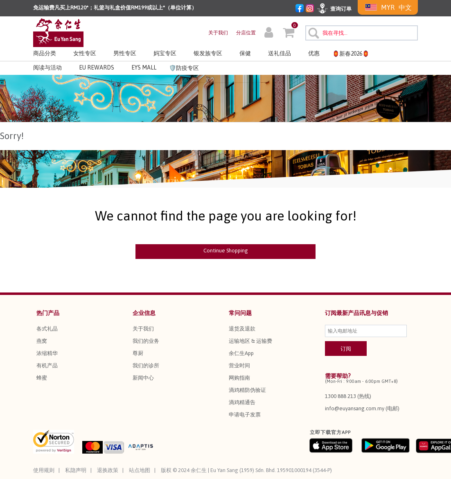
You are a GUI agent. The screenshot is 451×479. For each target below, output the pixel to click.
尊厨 (138, 353)
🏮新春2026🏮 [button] (350, 53)
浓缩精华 (47, 353)
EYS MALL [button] (143, 67)
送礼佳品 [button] (279, 53)
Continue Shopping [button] (225, 250)
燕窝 (41, 341)
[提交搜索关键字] (312, 32)
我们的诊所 (146, 365)
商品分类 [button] (44, 53)
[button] (268, 33)
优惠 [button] (314, 53)
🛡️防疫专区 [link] (184, 68)
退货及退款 (242, 329)
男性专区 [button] (124, 53)
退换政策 (107, 470)
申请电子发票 (245, 415)
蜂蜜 (41, 378)
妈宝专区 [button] (164, 53)
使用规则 (43, 470)
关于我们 (218, 33)
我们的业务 (146, 341)
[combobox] (361, 32)
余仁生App (241, 353)
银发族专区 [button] (208, 53)
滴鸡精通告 (242, 402)
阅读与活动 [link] (47, 67)
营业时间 (239, 365)
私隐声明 (75, 470)
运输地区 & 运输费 (250, 341)
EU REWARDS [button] (96, 67)
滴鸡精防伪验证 (247, 390)
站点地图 (139, 470)
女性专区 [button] (84, 53)
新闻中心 (143, 378)
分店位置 (246, 33)
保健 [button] (245, 53)
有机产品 (47, 365)
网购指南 (239, 378)
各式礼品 (47, 329)
